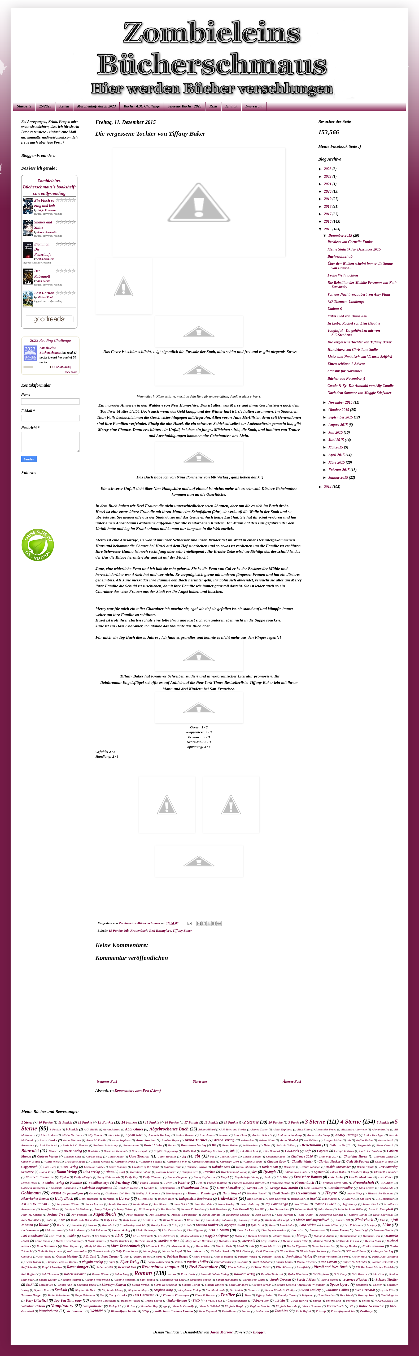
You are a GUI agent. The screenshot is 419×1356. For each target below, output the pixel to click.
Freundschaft (363, 1183)
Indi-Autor (228, 1198)
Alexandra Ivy (380, 1129)
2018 (328, 207)
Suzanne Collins (337, 1290)
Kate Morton (285, 1214)
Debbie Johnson (310, 1166)
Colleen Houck (384, 1161)
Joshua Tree (56, 1214)
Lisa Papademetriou (273, 1230)
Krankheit (108, 1225)
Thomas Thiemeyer (176, 1295)
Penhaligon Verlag (299, 1256)
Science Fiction (355, 1279)
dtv (254, 1172)
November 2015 (340, 402)
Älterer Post (292, 1081)
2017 (328, 214)
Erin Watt (283, 1177)
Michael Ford (45, 297)
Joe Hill (259, 1209)
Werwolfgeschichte (124, 1311)
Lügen (86, 1235)
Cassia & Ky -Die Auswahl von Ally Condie (361, 386)
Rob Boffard (28, 1274)
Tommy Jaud (366, 1295)
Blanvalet (30, 1150)
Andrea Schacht (262, 1135)
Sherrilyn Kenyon (114, 1284)
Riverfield (302, 1267)
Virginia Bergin (234, 1306)
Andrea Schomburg (290, 1135)
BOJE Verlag (73, 1151)
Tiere (248, 1295)
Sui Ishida (236, 1290)
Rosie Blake (188, 1274)
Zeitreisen (262, 1311)
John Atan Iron (45, 258)
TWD (196, 1300)
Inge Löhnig (255, 1198)
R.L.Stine (242, 1261)
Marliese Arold (143, 1240)
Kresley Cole (159, 1225)
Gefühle (149, 1187)
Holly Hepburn (88, 1198)
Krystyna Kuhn (234, 1225)
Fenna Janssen (149, 1182)
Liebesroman (30, 1230)
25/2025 (45, 106)
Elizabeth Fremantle (39, 1177)
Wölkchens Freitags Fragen (173, 1311)
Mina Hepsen (71, 1246)
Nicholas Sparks (221, 1251)
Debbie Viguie (365, 1166)
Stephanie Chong (112, 1290)
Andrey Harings (346, 1135)
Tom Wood (346, 1295)
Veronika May (149, 1306)
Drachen (209, 1172)
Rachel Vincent (306, 1261)
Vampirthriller (93, 1306)
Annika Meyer (170, 1140)
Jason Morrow (221, 1332)
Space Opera (340, 1284)
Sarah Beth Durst (254, 1279)
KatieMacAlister (31, 1219)
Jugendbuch (104, 1214)
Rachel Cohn (284, 1261)
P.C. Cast (89, 1256)
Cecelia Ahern (229, 1156)
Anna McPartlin (96, 1140)
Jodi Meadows (218, 1209)
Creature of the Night (145, 1166)
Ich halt (231, 106)
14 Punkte (129, 1122)
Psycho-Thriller (197, 1262)
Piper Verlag (129, 1262)
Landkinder (287, 1225)
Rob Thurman (50, 1274)
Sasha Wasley (329, 1279)
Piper (111, 1261)
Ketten (64, 106)
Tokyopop (307, 1295)
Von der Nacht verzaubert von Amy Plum (359, 294)
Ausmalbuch (385, 1140)
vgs (165, 1306)
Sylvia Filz (387, 1290)
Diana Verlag (66, 1172)
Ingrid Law (298, 1198)
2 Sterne (251, 1122)
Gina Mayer (366, 1187)
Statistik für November (345, 371)
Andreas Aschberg (318, 1135)
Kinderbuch (364, 1220)
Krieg (175, 1225)
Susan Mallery (310, 1290)
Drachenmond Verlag (234, 1171)
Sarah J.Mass (306, 1279)
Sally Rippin (147, 1279)
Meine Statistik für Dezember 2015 (354, 249)
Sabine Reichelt (125, 1279)
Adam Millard (207, 1129)
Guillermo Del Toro (118, 1193)
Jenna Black (370, 1204)
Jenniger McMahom (76, 1209)
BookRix (93, 1150)
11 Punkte (65, 1122)
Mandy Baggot (282, 1235)
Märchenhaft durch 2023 (96, 106)
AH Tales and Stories (233, 1129)
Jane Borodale (203, 1204)
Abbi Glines (134, 1129)
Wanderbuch (49, 1311)
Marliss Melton (169, 1241)
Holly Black (64, 1198)
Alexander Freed (326, 1129)
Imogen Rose (166, 1198)
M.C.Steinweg (166, 1235)
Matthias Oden (228, 1240)
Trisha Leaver (153, 1300)
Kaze (61, 1220)
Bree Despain (140, 1150)
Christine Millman (203, 1161)
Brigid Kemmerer (46, 210)
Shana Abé (65, 1284)
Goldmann (31, 1192)
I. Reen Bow (145, 1198)
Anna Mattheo (72, 1140)
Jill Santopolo (147, 1209)
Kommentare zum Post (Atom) (138, 1090)
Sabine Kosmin (48, 1279)
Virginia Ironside (286, 1306)
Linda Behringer (146, 1230)
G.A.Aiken (387, 1182)
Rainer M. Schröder (355, 1261)
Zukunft (321, 1311)
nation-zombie (77, 1251)
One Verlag (44, 1256)
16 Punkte (172, 1122)
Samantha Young (200, 1279)
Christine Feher (177, 1161)
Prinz (178, 1261)
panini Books (142, 1256)
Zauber (246, 1311)
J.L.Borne (348, 1198)
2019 (328, 199)
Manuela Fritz (371, 1235)
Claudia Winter (302, 1161)
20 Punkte (276, 1122)
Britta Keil (189, 1150)
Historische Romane (380, 1193)
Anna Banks (48, 1140)
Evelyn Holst (29, 1182)
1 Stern (26, 1122)
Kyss (272, 1225)
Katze (49, 1219)
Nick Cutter (243, 1251)
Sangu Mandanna (227, 1279)
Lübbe (71, 1236)
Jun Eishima (158, 1214)
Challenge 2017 (328, 1156)
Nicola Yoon (287, 1251)
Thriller (227, 1294)
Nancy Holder (348, 1246)
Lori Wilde (55, 1235)
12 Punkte (85, 1122)
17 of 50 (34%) (61, 367)
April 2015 (337, 455)
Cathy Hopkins (167, 1156)
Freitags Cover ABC (335, 1182)
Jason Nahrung (250, 1204)
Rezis (213, 106)
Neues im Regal (172, 1251)
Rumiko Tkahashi (272, 1274)
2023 (328, 169)
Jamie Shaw (140, 1204)
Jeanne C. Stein (325, 1204)
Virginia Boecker (260, 1306)
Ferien (168, 1182)
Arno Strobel (289, 1140)
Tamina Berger (31, 1295)
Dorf (122, 1171)
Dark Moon (270, 1167)
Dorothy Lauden (166, 1171)
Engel (225, 1177)
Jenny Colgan (103, 1209)
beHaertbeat (251, 1145)
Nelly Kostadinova (127, 1251)
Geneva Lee (255, 1188)
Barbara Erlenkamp (105, 1145)
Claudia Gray (276, 1161)
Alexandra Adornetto (354, 1129)
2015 (328, 229)
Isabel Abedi (329, 1198)
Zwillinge (366, 1311)
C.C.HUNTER (249, 1150)
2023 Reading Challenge (50, 340)
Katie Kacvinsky (383, 1214)
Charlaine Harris (355, 1156)
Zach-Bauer (229, 1311)
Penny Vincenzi (327, 1256)
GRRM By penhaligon (67, 1193)
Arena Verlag (224, 1140)
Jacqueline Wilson (68, 1204)
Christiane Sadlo (75, 1161)
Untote (366, 1300)
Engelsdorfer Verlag (246, 1177)
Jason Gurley (226, 1204)
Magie (238, 1235)
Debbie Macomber (338, 1167)
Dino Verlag (91, 1172)
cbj (184, 1156)
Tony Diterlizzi (36, 1300)
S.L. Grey (378, 1274)
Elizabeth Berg (360, 1171)
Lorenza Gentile (384, 1230)
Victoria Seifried (209, 1306)
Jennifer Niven (50, 1209)
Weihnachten (75, 1311)
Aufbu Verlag (364, 1140)
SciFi (29, 1284)
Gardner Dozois (128, 1187)
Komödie (76, 1225)
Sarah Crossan (280, 1279)
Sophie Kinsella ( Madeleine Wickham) (301, 1284)
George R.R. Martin (284, 1188)
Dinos (110, 1172)
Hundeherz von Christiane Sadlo (353, 350)
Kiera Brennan (172, 1219)
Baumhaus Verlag (193, 1145)
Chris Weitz (52, 1161)
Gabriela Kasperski (33, 1187)
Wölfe (145, 1311)
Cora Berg (49, 1166)
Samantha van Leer (172, 1279)
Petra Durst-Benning (385, 1256)
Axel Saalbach (48, 1145)
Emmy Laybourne (204, 1177)
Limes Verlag (121, 1230)
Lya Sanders (102, 1235)
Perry (345, 1256)
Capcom (322, 1151)
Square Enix (42, 1290)
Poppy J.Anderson (158, 1261)
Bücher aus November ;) (346, 379)
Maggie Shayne (189, 1235)
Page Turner (110, 1256)
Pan (126, 1256)
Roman (143, 1273)
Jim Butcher (168, 1209)
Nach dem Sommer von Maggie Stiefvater (359, 393)
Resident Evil (127, 1267)
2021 (328, 184)
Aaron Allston (111, 1129)
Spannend (362, 1284)
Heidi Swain (281, 1193)
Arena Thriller (196, 1140)
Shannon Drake (87, 1284)
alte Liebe (114, 1135)
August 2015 (338, 425)
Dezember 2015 (340, 235)
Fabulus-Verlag (53, 1183)
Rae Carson (329, 1262)
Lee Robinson (352, 1225)
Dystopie (269, 1172)
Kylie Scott (257, 1225)
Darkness (289, 1166)
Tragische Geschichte (103, 1300)
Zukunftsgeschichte (343, 1311)
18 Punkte (211, 1122)
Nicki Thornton (264, 1251)
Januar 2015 (338, 478)
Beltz (267, 1145)
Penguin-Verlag (271, 1256)
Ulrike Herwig (299, 1300)
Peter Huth (360, 1256)
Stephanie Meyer (138, 1290)
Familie (76, 1183)
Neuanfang (150, 1251)
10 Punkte (46, 1122)
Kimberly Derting (249, 1219)
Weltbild (96, 1311)
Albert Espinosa (282, 1129)
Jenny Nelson (124, 1209)
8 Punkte (55, 1129)
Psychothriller (222, 1261)
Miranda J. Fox (156, 1246)
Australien (27, 1145)
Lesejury (371, 1225)
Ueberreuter (260, 1300)
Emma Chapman (177, 1177)
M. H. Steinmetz (143, 1235)
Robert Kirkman (75, 1274)
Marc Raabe (42, 1240)
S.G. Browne (360, 1274)
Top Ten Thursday (68, 1300)
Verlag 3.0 (115, 1306)
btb (126, 930)
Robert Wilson (101, 1274)
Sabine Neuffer (72, 1279)
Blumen (53, 1150)
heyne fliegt (354, 1193)
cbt (197, 1156)
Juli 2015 (336, 432)
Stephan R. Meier (86, 1290)
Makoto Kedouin (257, 1235)
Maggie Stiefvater (216, 1236)
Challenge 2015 (275, 1156)
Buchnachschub (340, 256)
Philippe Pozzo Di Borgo (61, 1261)
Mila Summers (47, 1246)
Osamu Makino (67, 1256)
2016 (328, 221)
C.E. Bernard (271, 1150)
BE (214, 1145)
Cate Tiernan (139, 1156)
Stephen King (163, 1290)
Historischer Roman (35, 1198)
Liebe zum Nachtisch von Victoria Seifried (360, 357)
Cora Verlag (70, 1167)
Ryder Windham (298, 1274)
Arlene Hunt (267, 1140)
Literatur (297, 1230)
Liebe (386, 1225)
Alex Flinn (304, 1129)
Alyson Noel (133, 1135)
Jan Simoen (161, 1204)
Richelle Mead (260, 1267)
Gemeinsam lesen (194, 1188)
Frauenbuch (138, 930)
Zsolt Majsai (303, 1311)
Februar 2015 (339, 470)
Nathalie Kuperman (50, 1251)
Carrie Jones (116, 1156)
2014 (328, 487)
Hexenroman (306, 1193)
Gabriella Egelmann (63, 1187)
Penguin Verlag (247, 1256)
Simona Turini (191, 1284)
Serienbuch (46, 1284)
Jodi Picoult (240, 1209)
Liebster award (54, 1230)
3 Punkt (293, 1122)
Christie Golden (100, 1161)
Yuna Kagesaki (208, 1311)
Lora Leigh (361, 1230)
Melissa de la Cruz (347, 1240)
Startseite (24, 106)
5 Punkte (383, 1122)
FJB (199, 1182)
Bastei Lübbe (153, 1145)
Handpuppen (174, 1193)
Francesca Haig (280, 1182)
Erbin (268, 1177)
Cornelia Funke (93, 1166)
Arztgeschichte (333, 1140)
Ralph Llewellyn (52, 1267)
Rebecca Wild (105, 1267)
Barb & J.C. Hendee (75, 1145)
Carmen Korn (72, 1156)
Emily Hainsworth (108, 1177)
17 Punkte (191, 1122)
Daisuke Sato (221, 1167)
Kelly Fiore (111, 1219)
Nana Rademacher (323, 1246)
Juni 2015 (336, 440)
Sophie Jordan (263, 1284)
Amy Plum (240, 1135)
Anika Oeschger (373, 1135)
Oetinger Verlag (382, 1251)
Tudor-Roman (177, 1300)
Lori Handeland (32, 1236)
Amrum (223, 1135)
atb (349, 1140)
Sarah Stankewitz (46, 232)
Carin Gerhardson (370, 1150)
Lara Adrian (307, 1225)
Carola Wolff (94, 1156)
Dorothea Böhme (140, 1171)
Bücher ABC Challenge (142, 106)
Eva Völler (385, 1177)
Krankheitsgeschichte (133, 1225)
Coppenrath (29, 1167)
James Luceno (94, 1204)
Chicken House (30, 1161)
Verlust (131, 1306)
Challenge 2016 (302, 1156)
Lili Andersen (77, 1230)
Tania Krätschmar (58, 1295)
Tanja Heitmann (85, 1295)
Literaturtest (317, 1230)
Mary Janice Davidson (199, 1240)
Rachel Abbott (261, 1261)
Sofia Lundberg (238, 1284)
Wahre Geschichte (371, 1306)
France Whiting (217, 1182)
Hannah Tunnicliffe (202, 1193)
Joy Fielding (79, 1214)
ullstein (280, 1300)
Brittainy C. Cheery (213, 1150)
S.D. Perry (340, 1274)
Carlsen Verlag (47, 1156)
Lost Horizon (44, 293)
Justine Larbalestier (184, 1214)
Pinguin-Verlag (92, 1262)
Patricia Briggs (177, 1256)
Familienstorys (99, 1183)
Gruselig (94, 1193)
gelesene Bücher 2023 (185, 106)
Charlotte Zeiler (383, 1156)
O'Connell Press (356, 1251)
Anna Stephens (121, 1140)
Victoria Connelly (183, 1306)
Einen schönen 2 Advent (346, 364)
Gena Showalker (229, 1188)
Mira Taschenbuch (125, 1246)
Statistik (61, 1290)
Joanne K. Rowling (192, 1209)
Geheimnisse (167, 1187)
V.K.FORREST (384, 1300)
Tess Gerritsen (143, 1295)
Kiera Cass (193, 1219)
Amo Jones (206, 1135)
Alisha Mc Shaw (72, 1135)
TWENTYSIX (214, 1300)
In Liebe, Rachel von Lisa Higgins (354, 323)
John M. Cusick (31, 1214)
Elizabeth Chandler (386, 1171)
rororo (172, 1274)
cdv (212, 1156)
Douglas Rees (189, 1171)
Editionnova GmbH (297, 1171)
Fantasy (122, 1182)
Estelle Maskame (361, 1177)
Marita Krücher (119, 1240)
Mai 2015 (336, 447)
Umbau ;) (335, 309)
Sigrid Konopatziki (165, 1284)
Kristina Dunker (207, 1225)
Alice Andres (48, 1135)
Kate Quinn (306, 1214)
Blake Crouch (385, 1145)
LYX (119, 1235)
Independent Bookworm (195, 1198)
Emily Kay (131, 1177)
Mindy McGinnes (95, 1246)
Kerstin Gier (150, 1219)
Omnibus (26, 1256)
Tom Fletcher (326, 1295)
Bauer (172, 1145)
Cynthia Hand (172, 1166)
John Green (325, 1209)
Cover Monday (118, 1166)
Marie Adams (96, 1240)
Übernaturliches (237, 1300)
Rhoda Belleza (237, 1267)
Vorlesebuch (335, 1306)
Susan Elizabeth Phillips (280, 1290)
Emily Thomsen (152, 1177)
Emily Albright (83, 1177)
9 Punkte (72, 1129)
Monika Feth (224, 1246)
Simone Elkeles (214, 1284)
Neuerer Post (107, 1081)
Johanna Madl (304, 1209)
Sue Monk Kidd (215, 1290)
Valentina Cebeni (33, 1306)
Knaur (44, 1225)
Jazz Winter (301, 1204)
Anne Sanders (146, 1140)
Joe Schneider (279, 1209)
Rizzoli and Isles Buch (330, 1267)
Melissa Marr (373, 1240)
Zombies (281, 1311)
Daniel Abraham (246, 1166)
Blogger (259, 1332)
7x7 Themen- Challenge (346, 302)
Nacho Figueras (297, 1246)
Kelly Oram (130, 1219)
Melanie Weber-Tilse (295, 1240)
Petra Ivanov (33, 1261)
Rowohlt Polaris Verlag (214, 1274)
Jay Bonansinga (276, 1204)
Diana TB (45, 1171)
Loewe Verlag (339, 1230)
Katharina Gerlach (331, 1214)
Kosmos (92, 1225)
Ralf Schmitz (29, 1267)
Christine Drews (125, 1161)
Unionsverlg (333, 1300)
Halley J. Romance (148, 1193)
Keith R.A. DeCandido (85, 1219)
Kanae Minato (211, 1214)
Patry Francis (202, 1256)
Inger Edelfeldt (276, 1198)
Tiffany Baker (182, 930)
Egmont (318, 1172)
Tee (102, 1295)
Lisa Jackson (246, 1230)
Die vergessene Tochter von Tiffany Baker (360, 342)
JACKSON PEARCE (36, 1204)
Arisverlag (247, 1140)
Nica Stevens (196, 1251)
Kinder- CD (342, 1219)
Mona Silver (203, 1246)
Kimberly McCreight (277, 1219)
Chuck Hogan (253, 1161)
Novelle (336, 1251)
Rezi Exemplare (160, 930)
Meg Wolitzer (269, 1240)
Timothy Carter (287, 1295)
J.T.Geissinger (385, 1198)
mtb (251, 1246)
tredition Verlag (130, 1300)
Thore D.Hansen (205, 1295)
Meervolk (248, 1241)
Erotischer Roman (308, 1177)
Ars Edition (311, 1140)
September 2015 (341, 417)
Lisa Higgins (195, 1230)
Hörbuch (108, 1198)
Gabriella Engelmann (97, 1188)
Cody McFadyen (357, 1161)
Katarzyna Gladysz (238, 1214)
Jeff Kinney (350, 1204)
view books (71, 371)
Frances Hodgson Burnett (248, 1182)
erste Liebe (335, 1177)
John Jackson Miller (350, 1209)
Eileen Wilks (338, 1171)
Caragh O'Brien (344, 1150)
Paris (159, 1256)
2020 (328, 191)
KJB (382, 1219)
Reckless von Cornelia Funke (350, 242)
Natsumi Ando (102, 1251)
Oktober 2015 (339, 410)
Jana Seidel (181, 1204)
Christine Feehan (151, 1161)
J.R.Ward (365, 1198)
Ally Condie (95, 1135)
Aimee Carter (259, 1129)
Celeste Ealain (252, 1156)
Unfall (317, 1300)
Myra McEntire (270, 1246)
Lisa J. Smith (218, 1230)
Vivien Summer (311, 1306)
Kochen (61, 1225)
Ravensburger (77, 1267)
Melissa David (322, 1240)
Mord (240, 1246)
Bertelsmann (311, 1145)
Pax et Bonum (224, 1256)
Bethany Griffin (340, 1145)
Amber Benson (185, 1135)
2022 (328, 177)
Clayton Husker (329, 1161)
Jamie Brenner (118, 1204)
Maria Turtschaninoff (69, 1240)
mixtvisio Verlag (180, 1246)
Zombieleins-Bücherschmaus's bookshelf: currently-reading (49, 187)
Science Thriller (387, 1279)
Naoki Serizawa (373, 1246)
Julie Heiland (135, 1214)
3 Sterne (315, 1121)
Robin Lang (122, 1274)
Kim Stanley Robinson (219, 1219)
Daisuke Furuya (196, 1166)
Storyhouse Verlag (189, 1290)
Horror (124, 1198)
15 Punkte (116, 930)
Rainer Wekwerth (383, 1261)
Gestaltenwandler (340, 1188)
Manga (301, 1236)
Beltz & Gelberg (286, 1145)
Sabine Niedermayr (98, 1279)
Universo (351, 1300)
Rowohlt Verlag (244, 1274)
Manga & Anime (324, 1235)
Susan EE (254, 1290)
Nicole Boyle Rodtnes (313, 1251)
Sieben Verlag (140, 1284)
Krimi (187, 1225)
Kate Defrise (263, 1214)
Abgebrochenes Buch (169, 1129)
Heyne (331, 1192)
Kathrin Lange (358, 1214)
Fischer (184, 1183)
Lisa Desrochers (172, 1230)
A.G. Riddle (91, 1129)
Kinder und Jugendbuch (313, 1220)
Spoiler (377, 1284)
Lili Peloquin (99, 1230)
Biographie (364, 1145)
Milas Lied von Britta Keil (347, 316)
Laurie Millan (330, 1225)
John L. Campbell (380, 1209)
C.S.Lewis (292, 1151)
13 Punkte (105, 1122)
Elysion (64, 1177)
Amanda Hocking (160, 1135)
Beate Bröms (230, 1145)
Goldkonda (386, 1187)
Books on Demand (115, 1150)
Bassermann (131, 1145)
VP (351, 1306)
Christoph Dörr (229, 1161)
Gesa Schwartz (313, 1187)
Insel (313, 1198)
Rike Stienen (284, 1267)
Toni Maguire (389, 1295)
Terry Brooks (118, 1295)
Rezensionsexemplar (161, 1266)
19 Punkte (231, 1122)
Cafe (308, 1151)
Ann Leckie (43, 280)
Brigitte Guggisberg (166, 1150)
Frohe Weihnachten (343, 275)
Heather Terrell (257, 1193)
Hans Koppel (231, 1193)
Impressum (254, 106)
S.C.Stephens (321, 1274)
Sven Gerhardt (365, 1290)
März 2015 (337, 462)
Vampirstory (62, 1305)
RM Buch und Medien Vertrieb (375, 1267)
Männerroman (348, 1235)
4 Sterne (351, 1121)
